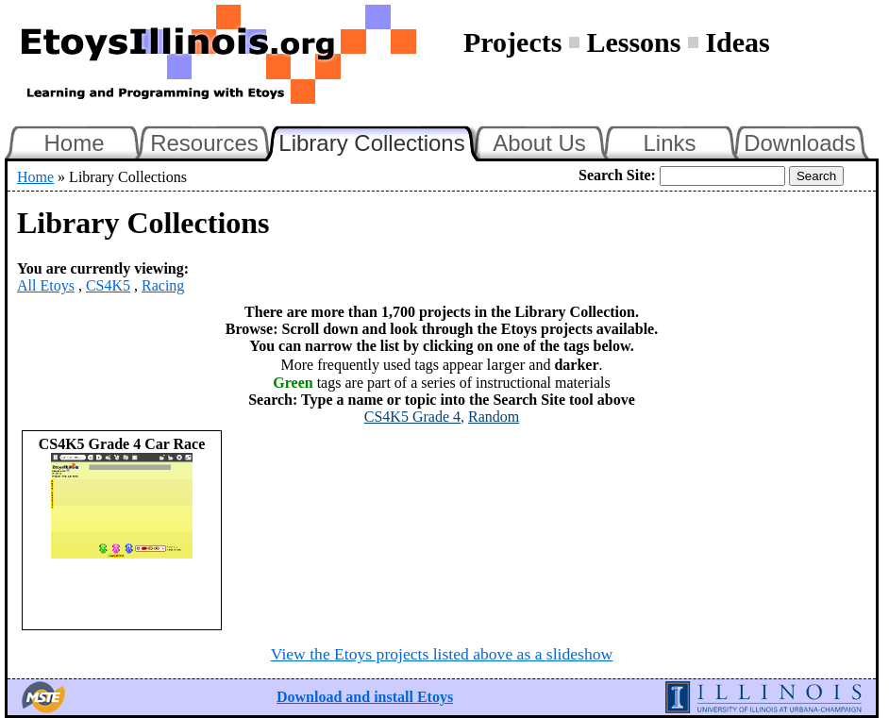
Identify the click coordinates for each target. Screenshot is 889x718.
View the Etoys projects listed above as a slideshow (441, 653)
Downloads (800, 143)
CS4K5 (108, 285)
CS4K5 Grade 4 (412, 417)
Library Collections (379, 140)
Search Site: (617, 175)
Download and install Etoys (365, 697)
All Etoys (46, 285)
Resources (204, 143)
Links (669, 143)
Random (493, 417)
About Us (539, 143)
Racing (163, 285)
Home (73, 143)
